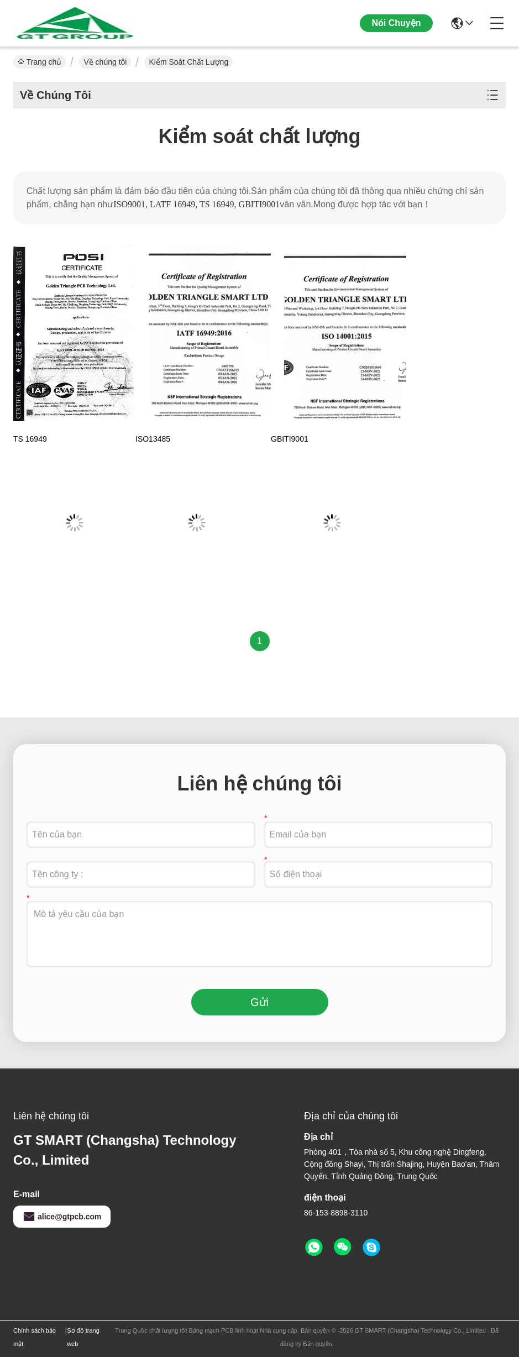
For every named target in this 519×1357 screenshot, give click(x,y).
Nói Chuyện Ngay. (396, 31)
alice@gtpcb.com (62, 1217)
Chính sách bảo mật (34, 1337)
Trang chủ (39, 61)
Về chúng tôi (105, 61)
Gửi (259, 1002)
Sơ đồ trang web (83, 1337)
